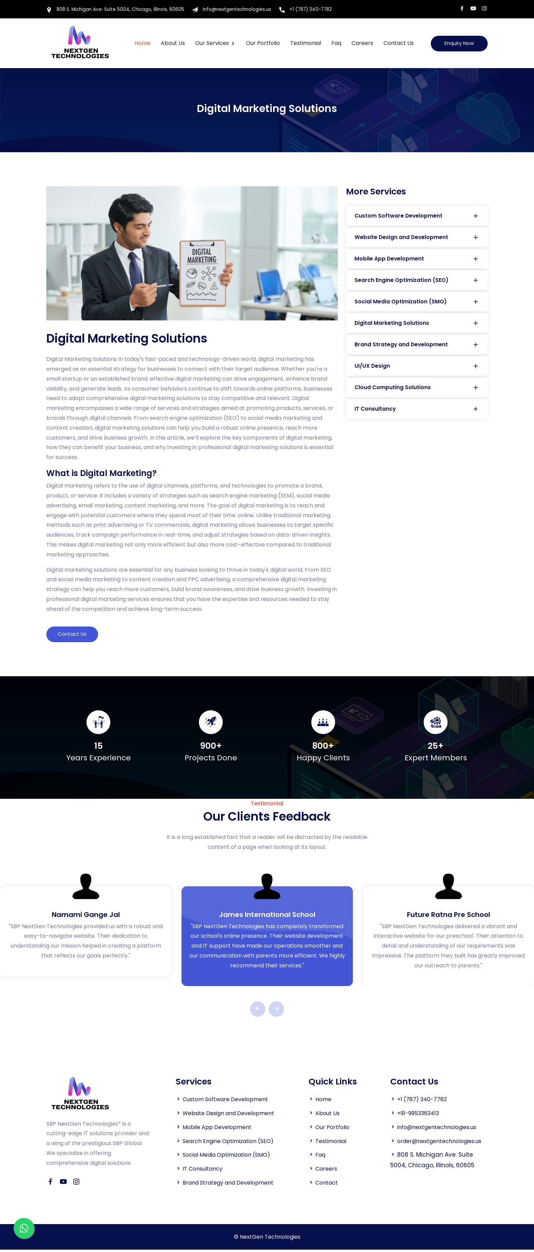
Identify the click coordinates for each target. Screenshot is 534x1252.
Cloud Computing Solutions (417, 390)
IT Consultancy (417, 412)
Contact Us (397, 44)
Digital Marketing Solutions (417, 325)
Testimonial (304, 44)
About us (171, 44)
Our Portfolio (262, 44)
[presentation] (257, 1011)
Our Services (211, 44)
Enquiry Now (458, 44)
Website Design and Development (417, 238)
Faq (335, 44)
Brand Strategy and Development (417, 346)
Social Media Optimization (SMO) (417, 303)
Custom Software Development (417, 216)
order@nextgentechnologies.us (436, 1154)
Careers (361, 44)
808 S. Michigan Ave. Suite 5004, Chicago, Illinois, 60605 (117, 10)
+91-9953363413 (421, 1116)
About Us (328, 1116)
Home (141, 44)
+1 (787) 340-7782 (313, 10)
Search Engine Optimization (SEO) (417, 281)
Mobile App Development (417, 260)
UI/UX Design (417, 368)
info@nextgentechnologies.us (236, 10)
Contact (327, 1185)
